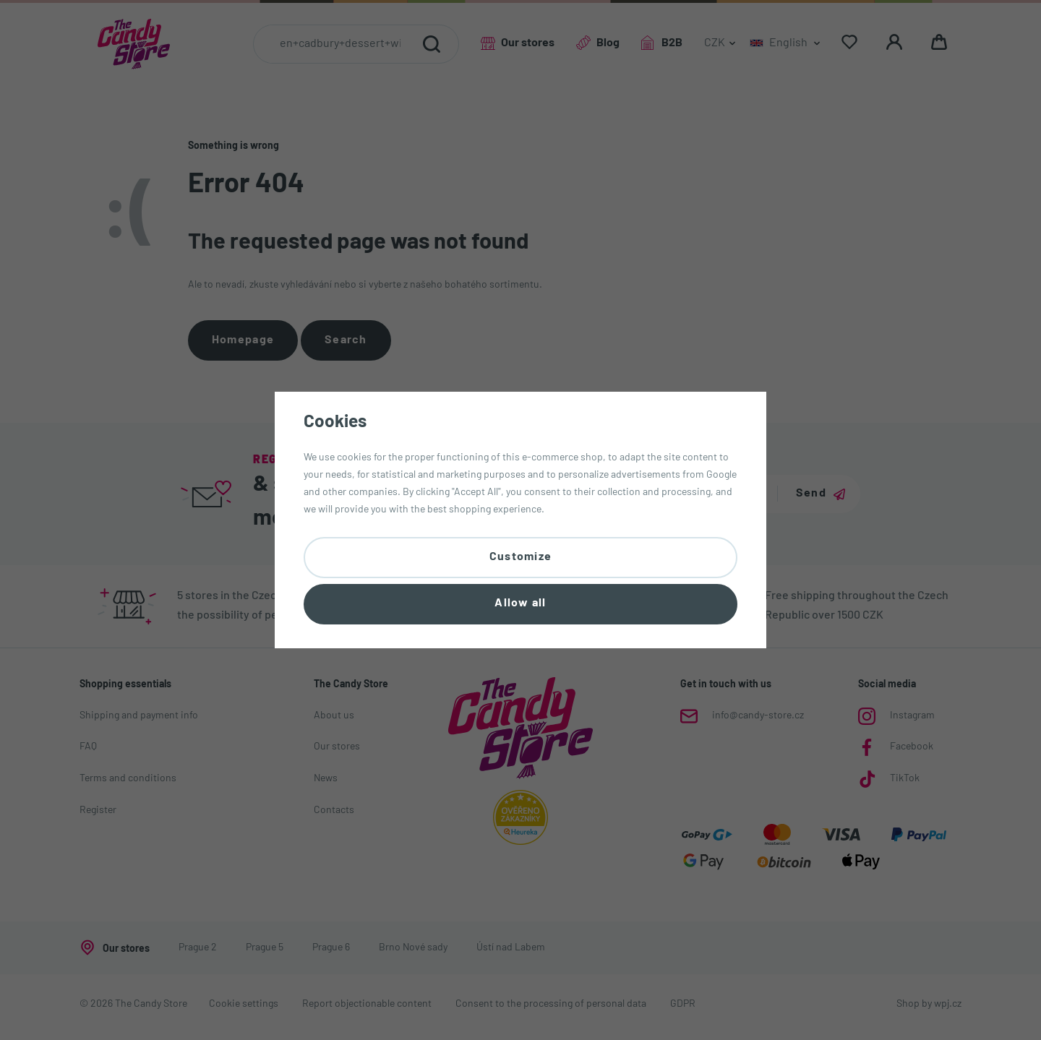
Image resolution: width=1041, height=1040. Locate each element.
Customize (520, 554)
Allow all (520, 606)
